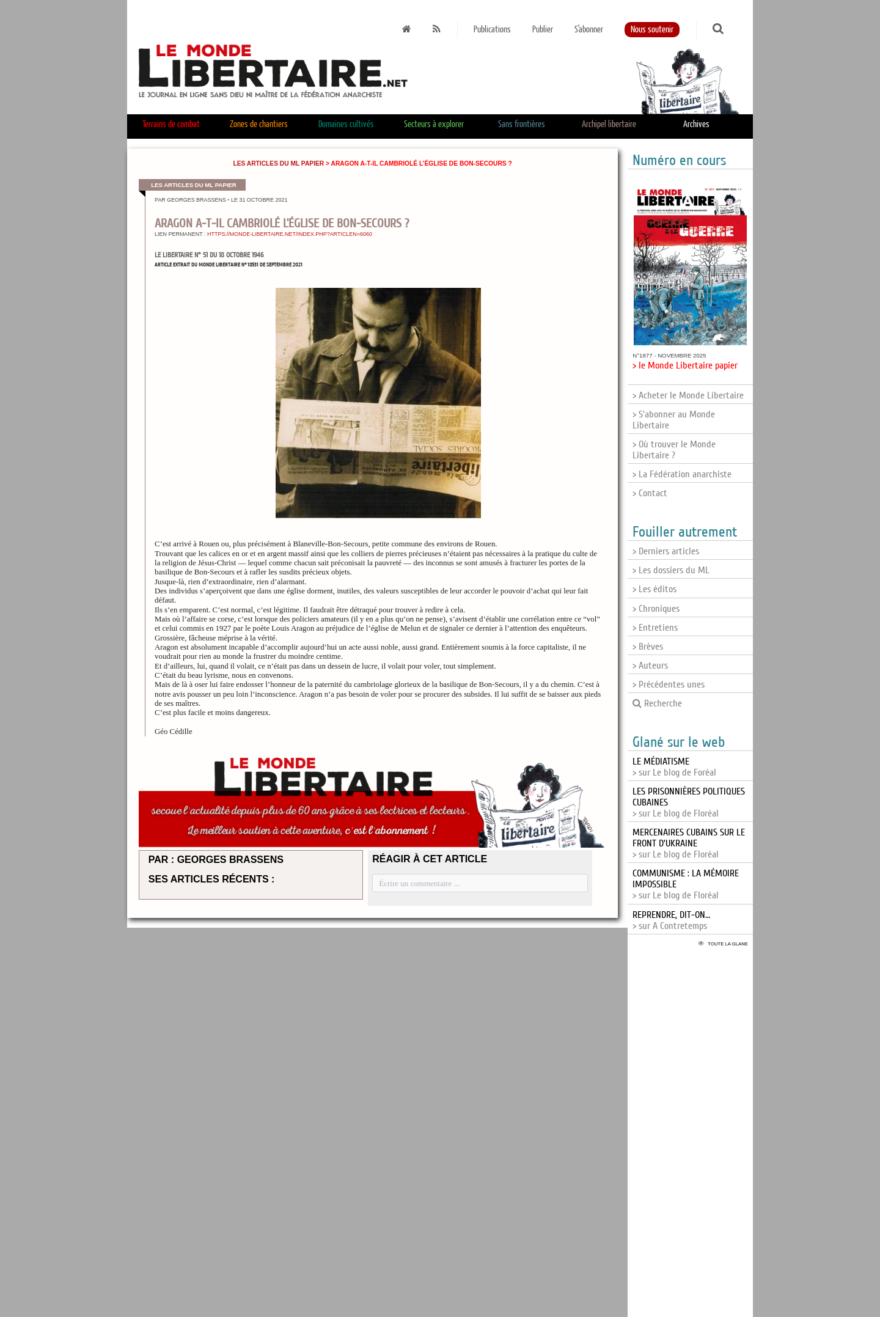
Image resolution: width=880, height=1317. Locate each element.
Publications (492, 29)
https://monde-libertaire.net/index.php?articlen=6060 (289, 234)
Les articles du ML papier (278, 163)
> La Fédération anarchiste (682, 474)
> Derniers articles (665, 551)
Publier (542, 29)
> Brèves (647, 646)
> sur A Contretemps (671, 920)
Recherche (657, 703)
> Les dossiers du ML (671, 570)
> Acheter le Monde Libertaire (688, 395)
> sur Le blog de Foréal (674, 767)
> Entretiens (655, 627)
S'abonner (588, 29)
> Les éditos (654, 589)
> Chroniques (656, 608)
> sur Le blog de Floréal (688, 843)
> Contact (649, 493)
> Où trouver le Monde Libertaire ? (674, 450)
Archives (696, 124)
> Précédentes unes (668, 684)
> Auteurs (650, 665)
